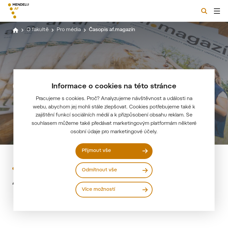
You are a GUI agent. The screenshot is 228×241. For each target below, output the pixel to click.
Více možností (98, 189)
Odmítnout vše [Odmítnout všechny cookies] (99, 170)
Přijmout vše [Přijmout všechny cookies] (96, 150)
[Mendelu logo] (42, 10)
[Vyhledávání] (204, 11)
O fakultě (37, 29)
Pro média (69, 29)
